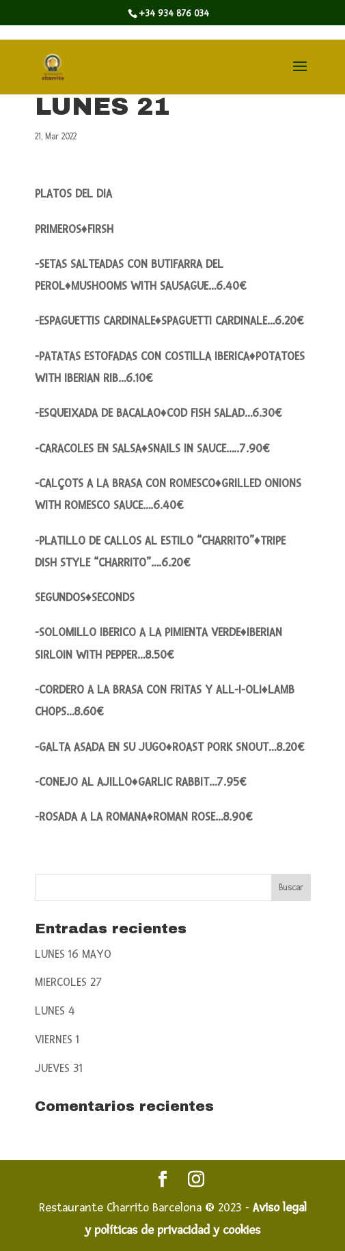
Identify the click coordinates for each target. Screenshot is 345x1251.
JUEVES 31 (59, 1067)
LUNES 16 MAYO (73, 953)
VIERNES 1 (57, 1039)
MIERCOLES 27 (68, 981)
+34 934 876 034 (174, 13)
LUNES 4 (55, 1010)
